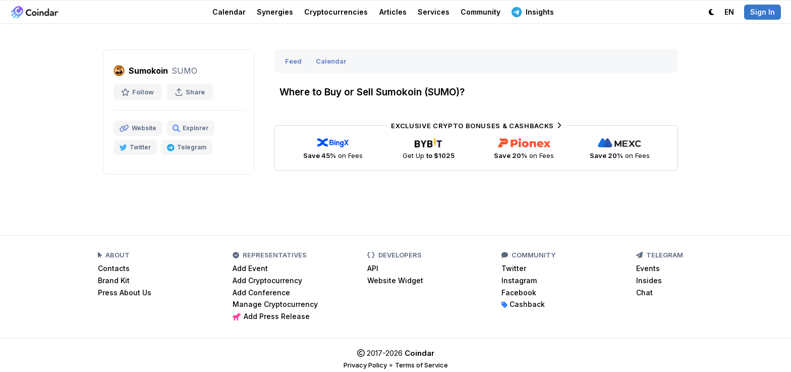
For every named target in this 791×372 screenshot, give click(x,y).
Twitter (513, 268)
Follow (138, 92)
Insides (649, 280)
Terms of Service (421, 365)
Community (480, 12)
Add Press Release (271, 316)
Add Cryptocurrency (267, 280)
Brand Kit (114, 280)
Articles (393, 12)
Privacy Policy (365, 365)
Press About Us (124, 292)
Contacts (114, 268)
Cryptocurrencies (336, 12)
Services (433, 12)
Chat (644, 292)
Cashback (523, 304)
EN (729, 12)
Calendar (229, 12)
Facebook (518, 292)
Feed (293, 61)
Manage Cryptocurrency (275, 304)
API (372, 268)
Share (190, 92)
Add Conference (261, 292)
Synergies (275, 12)
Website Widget (395, 280)
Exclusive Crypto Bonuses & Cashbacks (476, 126)
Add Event (250, 268)
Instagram (519, 280)
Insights (533, 11)
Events (648, 268)
